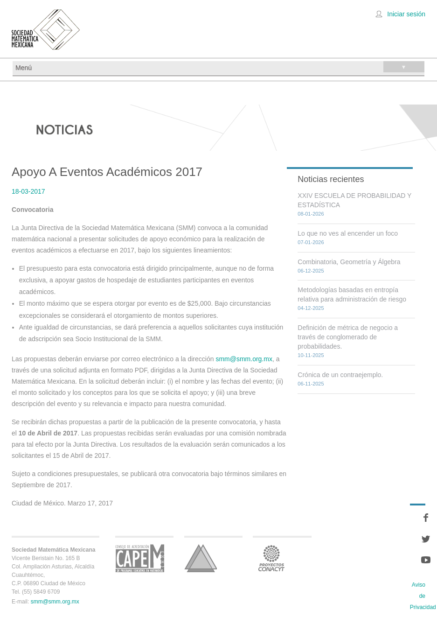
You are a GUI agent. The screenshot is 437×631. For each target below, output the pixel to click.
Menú (219, 66)
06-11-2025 (311, 383)
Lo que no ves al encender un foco (348, 233)
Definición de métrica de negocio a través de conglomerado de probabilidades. (348, 337)
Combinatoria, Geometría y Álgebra (349, 262)
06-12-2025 (311, 270)
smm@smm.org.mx (243, 359)
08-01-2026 (311, 214)
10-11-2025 (311, 355)
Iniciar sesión (406, 14)
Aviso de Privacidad (423, 596)
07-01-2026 (311, 242)
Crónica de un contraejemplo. (340, 375)
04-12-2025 (311, 308)
